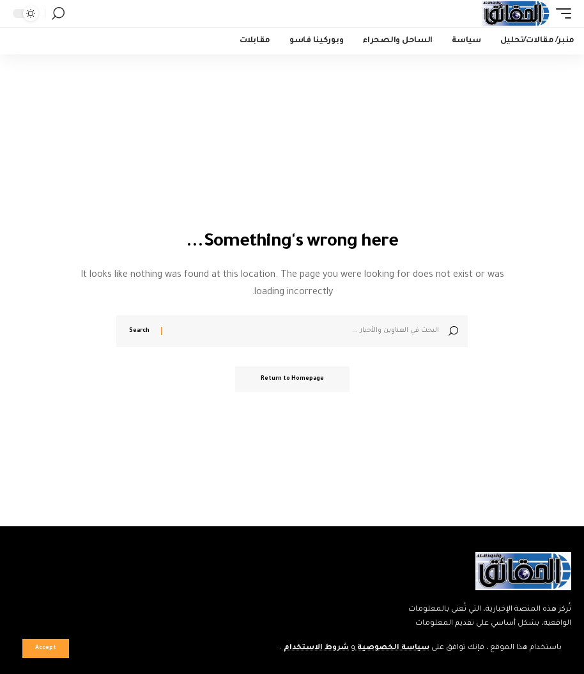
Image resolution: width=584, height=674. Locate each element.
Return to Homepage (292, 379)
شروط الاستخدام (315, 648)
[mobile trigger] (560, 13)
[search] (58, 13)
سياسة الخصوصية (392, 648)
